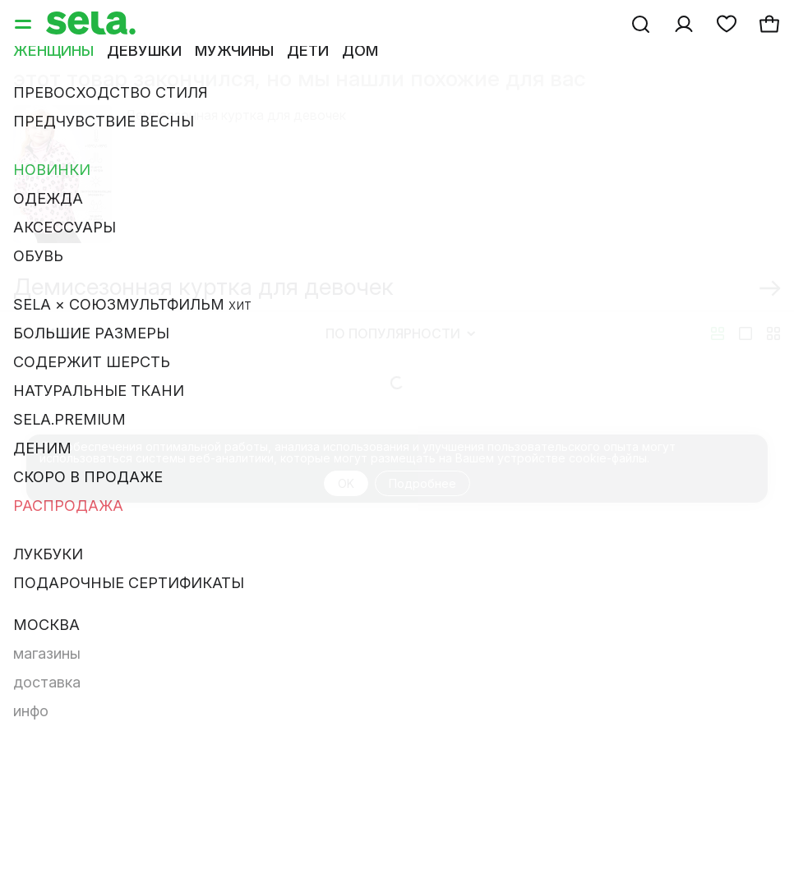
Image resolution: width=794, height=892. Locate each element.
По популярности (400, 353)
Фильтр (52, 353)
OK (346, 503)
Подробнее (422, 503)
